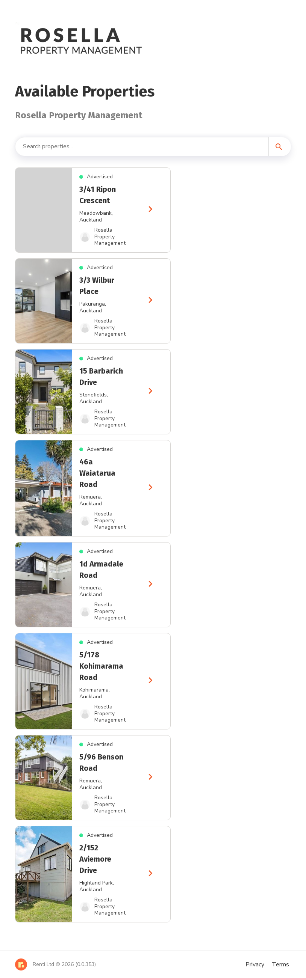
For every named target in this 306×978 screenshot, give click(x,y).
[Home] (55, 964)
